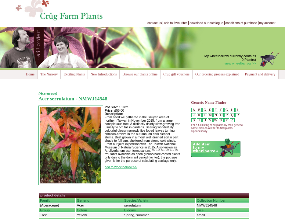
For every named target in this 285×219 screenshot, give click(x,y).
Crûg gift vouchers (176, 74)
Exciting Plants (74, 74)
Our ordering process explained (217, 74)
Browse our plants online (139, 74)
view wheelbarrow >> (240, 63)
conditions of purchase (241, 23)
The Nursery (49, 74)
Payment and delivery (260, 74)
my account (267, 23)
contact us (154, 23)
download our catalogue (206, 23)
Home (30, 74)
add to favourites (175, 23)
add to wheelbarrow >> (121, 167)
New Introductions (104, 74)
